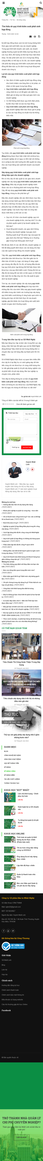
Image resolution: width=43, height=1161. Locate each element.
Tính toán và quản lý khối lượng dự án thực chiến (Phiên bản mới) (27, 839)
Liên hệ (4, 970)
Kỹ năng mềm (9, 775)
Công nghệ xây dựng (12, 755)
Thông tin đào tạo (11, 783)
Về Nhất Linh (6, 960)
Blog (6, 751)
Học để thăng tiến (11, 763)
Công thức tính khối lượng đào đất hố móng (18, 588)
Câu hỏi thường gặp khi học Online (14, 1004)
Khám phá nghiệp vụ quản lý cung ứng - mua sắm (20, 510)
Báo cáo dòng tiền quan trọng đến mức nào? (19, 570)
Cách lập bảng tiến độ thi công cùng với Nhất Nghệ (21, 532)
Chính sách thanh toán (10, 990)
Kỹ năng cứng (9, 771)
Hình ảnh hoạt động (12, 759)
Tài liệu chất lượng (12, 779)
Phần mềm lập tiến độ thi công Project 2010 (18, 545)
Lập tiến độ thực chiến (26, 865)
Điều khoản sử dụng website (12, 1000)
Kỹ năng (7, 767)
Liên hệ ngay (21, 1137)
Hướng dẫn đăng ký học (11, 985)
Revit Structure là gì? (10, 523)
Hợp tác (5, 974)
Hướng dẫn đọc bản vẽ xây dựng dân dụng (18, 504)
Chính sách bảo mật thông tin (13, 995)
